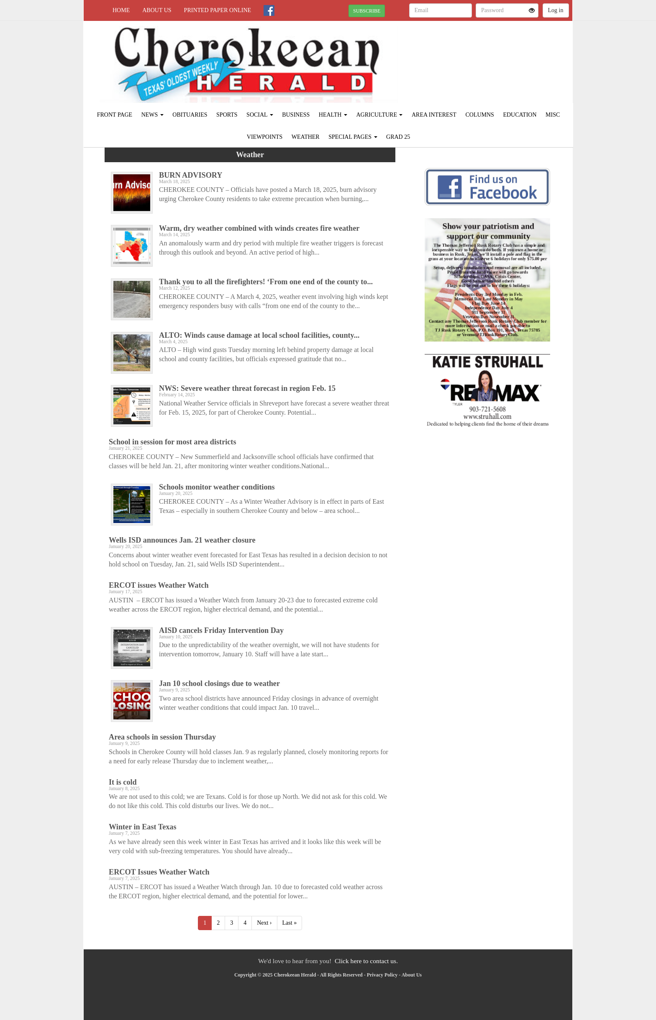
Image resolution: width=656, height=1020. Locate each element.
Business (296, 115)
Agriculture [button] (379, 115)
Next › (264, 923)
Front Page (114, 115)
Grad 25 (398, 137)
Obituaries (189, 115)
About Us (156, 10)
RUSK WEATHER (496, 50)
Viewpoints (265, 137)
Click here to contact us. (366, 960)
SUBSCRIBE (366, 11)
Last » (289, 923)
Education (519, 115)
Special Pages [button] (352, 137)
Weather (306, 137)
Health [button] (333, 115)
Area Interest (434, 115)
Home (121, 10)
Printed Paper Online (217, 10)
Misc (553, 115)
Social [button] (259, 115)
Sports (227, 115)
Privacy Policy (382, 975)
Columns (479, 115)
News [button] (152, 115)
